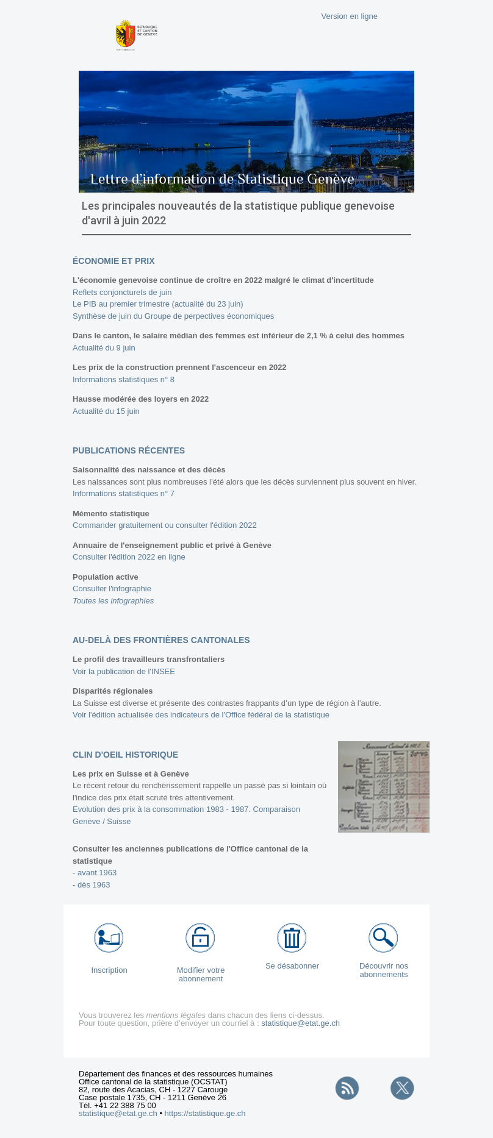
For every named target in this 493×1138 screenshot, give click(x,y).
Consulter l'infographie (112, 588)
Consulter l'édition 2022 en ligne (129, 556)
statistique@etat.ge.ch (300, 1023)
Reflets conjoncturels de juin (122, 292)
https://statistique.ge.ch (205, 1113)
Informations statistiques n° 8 (124, 379)
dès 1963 (93, 884)
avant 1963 (97, 872)
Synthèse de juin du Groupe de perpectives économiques (173, 316)
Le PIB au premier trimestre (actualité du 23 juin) (158, 303)
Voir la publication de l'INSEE (124, 671)
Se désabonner (292, 965)
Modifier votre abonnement (201, 974)
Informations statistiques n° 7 (124, 493)
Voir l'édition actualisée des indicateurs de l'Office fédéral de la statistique (201, 714)
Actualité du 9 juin (104, 347)
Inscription (109, 970)
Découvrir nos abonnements (383, 970)
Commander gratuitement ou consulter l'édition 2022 (165, 525)
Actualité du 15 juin (106, 411)
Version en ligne (349, 16)
